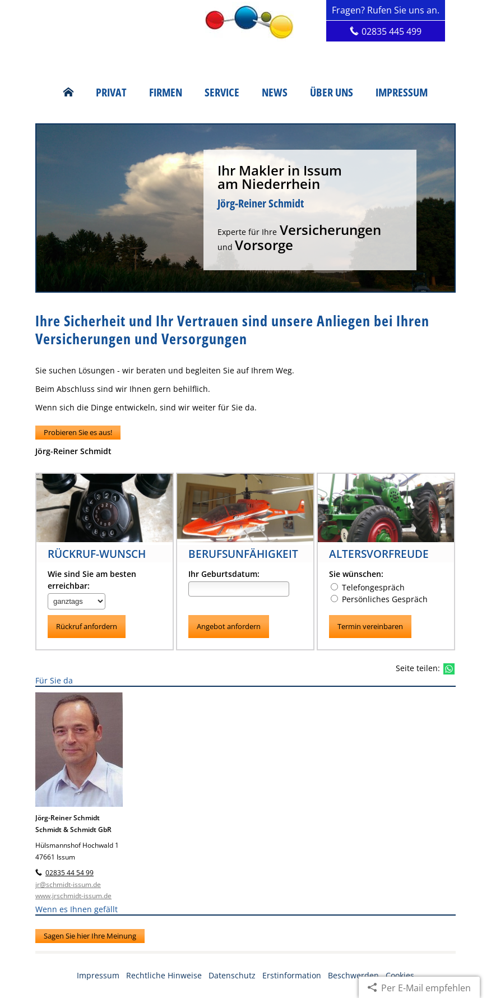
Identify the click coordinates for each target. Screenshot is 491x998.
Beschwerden (353, 975)
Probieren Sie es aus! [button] (78, 432)
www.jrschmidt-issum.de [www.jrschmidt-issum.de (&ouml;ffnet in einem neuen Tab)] (73, 896)
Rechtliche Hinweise (164, 975)
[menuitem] (68, 92)
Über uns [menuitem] (331, 92)
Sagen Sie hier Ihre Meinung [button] (90, 936)
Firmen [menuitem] (165, 92)
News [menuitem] (275, 92)
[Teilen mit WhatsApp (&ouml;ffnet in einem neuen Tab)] (449, 668)
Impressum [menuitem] (402, 92)
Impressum (98, 975)
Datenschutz (232, 975)
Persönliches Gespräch (379, 599)
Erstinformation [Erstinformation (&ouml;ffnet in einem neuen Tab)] (291, 975)
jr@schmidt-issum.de (68, 884)
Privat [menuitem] (111, 92)
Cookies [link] (400, 975)
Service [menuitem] (222, 92)
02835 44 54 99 (69, 873)
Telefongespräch (368, 587)
